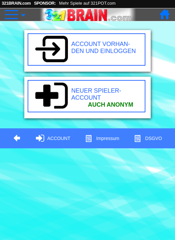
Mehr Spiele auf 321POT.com (87, 3)
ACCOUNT (53, 138)
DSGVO (148, 138)
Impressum (102, 138)
